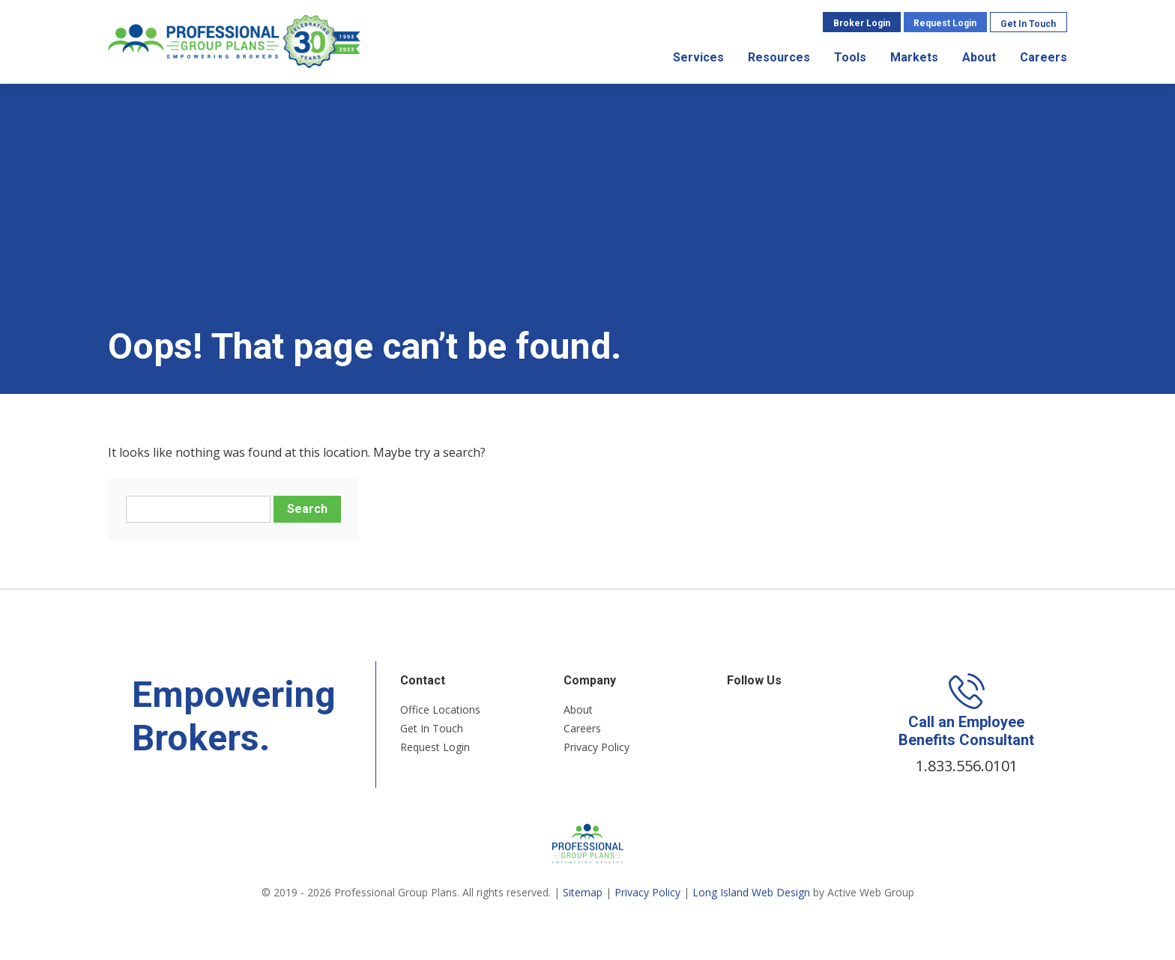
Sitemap (582, 892)
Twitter (755, 711)
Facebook (735, 711)
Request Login (944, 23)
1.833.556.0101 (967, 766)
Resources (779, 57)
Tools (850, 57)
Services (698, 57)
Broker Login (861, 23)
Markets (914, 57)
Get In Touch (1028, 24)
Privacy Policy (596, 747)
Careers (1043, 57)
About (979, 57)
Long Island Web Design (751, 892)
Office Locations (440, 709)
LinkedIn (775, 711)
